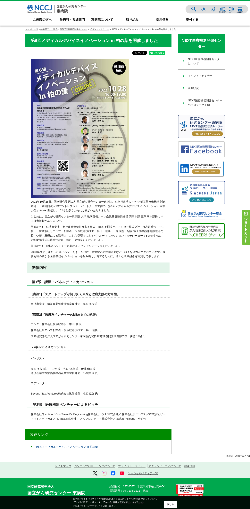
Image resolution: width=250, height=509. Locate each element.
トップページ (31, 29)
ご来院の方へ (42, 19)
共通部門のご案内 (49, 29)
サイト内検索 (193, 9)
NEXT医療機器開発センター (74, 29)
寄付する (192, 19)
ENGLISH (222, 9)
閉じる (170, 504)
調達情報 (189, 466)
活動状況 (193, 88)
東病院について (102, 19)
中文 (231, 9)
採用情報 (162, 19)
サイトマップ (63, 466)
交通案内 (240, 9)
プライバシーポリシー (132, 466)
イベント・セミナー (99, 29)
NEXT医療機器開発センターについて (205, 61)
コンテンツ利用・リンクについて (94, 466)
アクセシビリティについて (164, 466)
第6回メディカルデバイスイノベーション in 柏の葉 (66, 446)
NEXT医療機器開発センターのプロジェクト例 (205, 102)
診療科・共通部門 (72, 19)
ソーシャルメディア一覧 (143, 473)
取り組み (132, 19)
